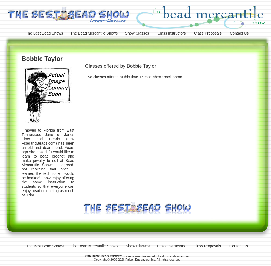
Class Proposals (208, 33)
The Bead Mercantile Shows (94, 33)
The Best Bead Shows (44, 33)
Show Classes (137, 33)
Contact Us (239, 33)
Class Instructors (171, 33)
